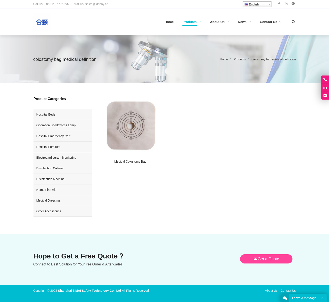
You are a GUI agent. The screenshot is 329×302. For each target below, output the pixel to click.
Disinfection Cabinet (50, 168)
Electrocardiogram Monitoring (56, 157)
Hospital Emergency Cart (53, 136)
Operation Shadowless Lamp (56, 125)
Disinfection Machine (50, 179)
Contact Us (288, 290)
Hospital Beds (45, 114)
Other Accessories (48, 211)
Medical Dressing (48, 200)
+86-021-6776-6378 (57, 4)
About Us (271, 290)
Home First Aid (46, 189)
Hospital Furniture (48, 147)
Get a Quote (266, 259)
